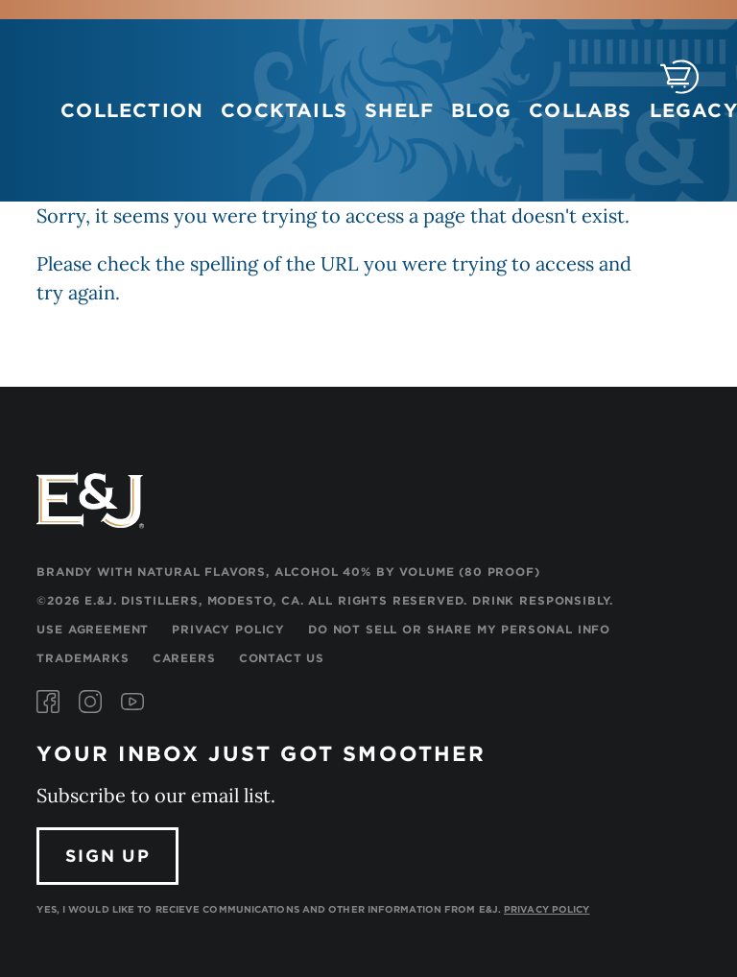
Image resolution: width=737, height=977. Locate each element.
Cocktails (284, 110)
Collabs (580, 110)
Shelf (399, 110)
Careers (184, 658)
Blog (481, 110)
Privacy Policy (228, 629)
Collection (131, 110)
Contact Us (281, 658)
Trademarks (82, 658)
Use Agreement (92, 629)
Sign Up (108, 856)
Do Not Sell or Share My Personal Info (459, 629)
